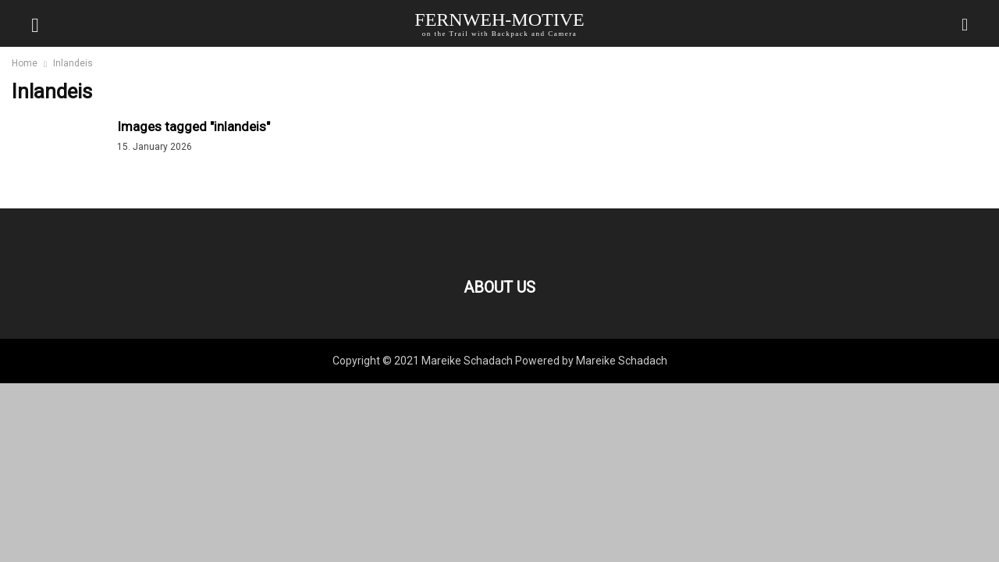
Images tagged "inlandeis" (193, 126)
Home (24, 63)
